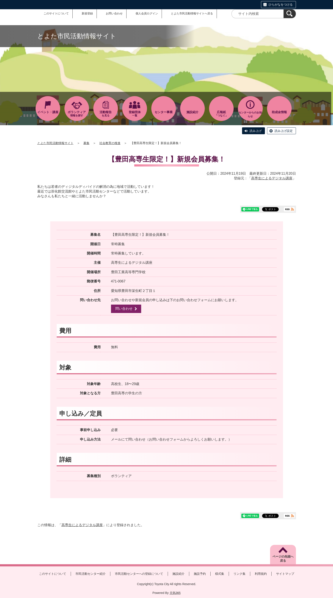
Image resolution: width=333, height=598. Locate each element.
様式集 (219, 573)
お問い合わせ (114, 13)
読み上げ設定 (284, 131)
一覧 (134, 113)
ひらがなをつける (281, 4)
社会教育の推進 (109, 143)
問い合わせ (124, 308)
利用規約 (261, 573)
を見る (105, 113)
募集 (86, 143)
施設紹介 (178, 573)
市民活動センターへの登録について (139, 573)
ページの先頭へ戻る (283, 559)
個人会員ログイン (147, 13)
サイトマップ (285, 573)
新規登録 (87, 13)
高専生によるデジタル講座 (271, 178)
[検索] (289, 13)
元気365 (175, 593)
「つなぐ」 (221, 113)
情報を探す (77, 113)
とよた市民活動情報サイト (55, 143)
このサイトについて (56, 13)
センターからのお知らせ (250, 114)
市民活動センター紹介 (90, 573)
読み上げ (256, 131)
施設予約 (200, 573)
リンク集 (239, 573)
